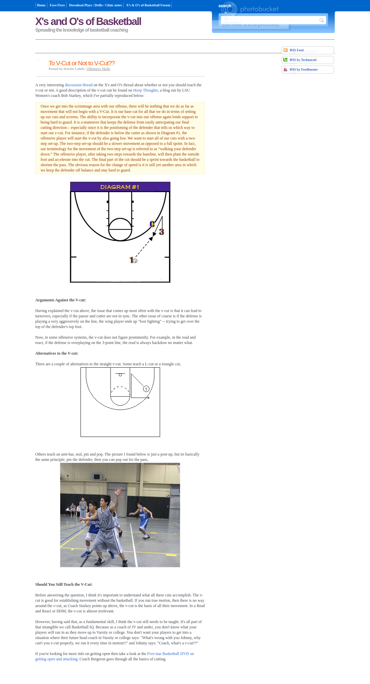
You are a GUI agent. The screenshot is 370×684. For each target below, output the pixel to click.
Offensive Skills (98, 69)
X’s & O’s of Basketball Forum (148, 5)
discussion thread (78, 85)
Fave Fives (57, 5)
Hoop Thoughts (145, 90)
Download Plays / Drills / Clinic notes (95, 5)
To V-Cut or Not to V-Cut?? (82, 63)
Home (41, 5)
